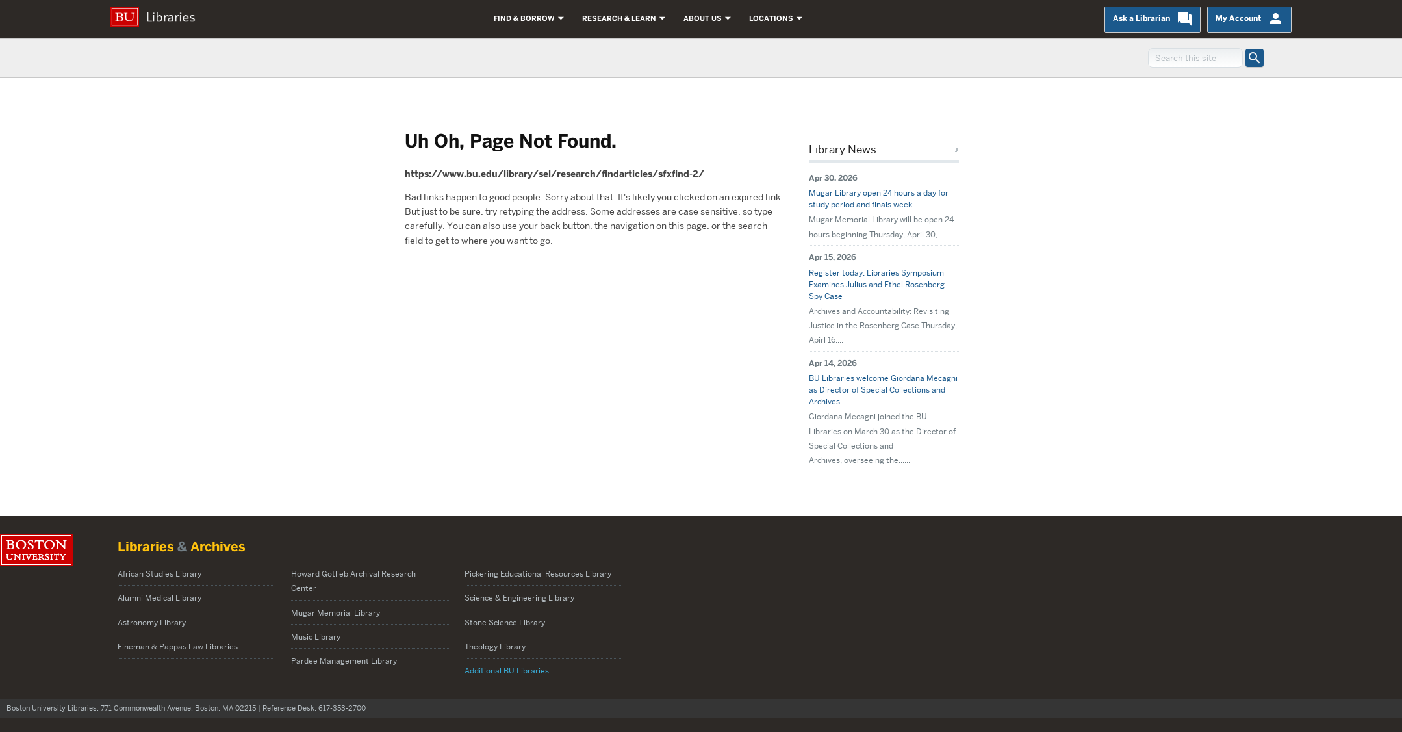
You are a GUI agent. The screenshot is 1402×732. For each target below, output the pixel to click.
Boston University (36, 550)
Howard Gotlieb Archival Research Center (353, 581)
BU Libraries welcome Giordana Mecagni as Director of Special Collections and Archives (883, 389)
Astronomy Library (152, 622)
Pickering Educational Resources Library (538, 574)
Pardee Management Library (345, 661)
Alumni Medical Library (159, 598)
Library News (842, 149)
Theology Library (495, 646)
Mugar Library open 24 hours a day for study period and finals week (879, 198)
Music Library (315, 637)
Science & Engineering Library (519, 598)
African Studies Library (159, 574)
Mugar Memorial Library (335, 613)
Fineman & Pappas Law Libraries (178, 646)
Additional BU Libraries (507, 670)
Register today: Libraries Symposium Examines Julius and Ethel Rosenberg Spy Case (877, 284)
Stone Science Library (505, 622)
